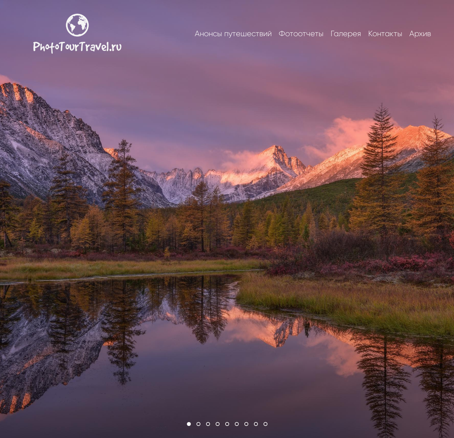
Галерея (346, 34)
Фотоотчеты (301, 34)
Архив (420, 34)
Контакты (385, 34)
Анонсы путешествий (233, 34)
